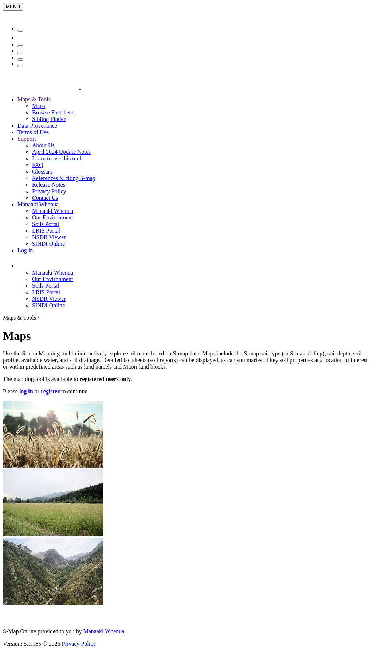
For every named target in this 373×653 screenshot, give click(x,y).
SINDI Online (48, 244)
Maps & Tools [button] (34, 99)
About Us (43, 145)
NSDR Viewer (49, 237)
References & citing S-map (63, 178)
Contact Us (45, 198)
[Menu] (13, 7)
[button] (59, 266)
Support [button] (26, 139)
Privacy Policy (49, 191)
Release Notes (48, 185)
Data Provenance (37, 126)
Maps (38, 106)
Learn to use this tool (56, 158)
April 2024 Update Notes (61, 152)
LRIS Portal (46, 231)
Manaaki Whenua (52, 211)
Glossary (42, 171)
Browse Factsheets (54, 112)
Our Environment (52, 217)
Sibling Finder (49, 119)
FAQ (37, 165)
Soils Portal (45, 224)
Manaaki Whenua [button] (38, 204)
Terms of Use (33, 132)
